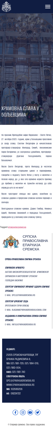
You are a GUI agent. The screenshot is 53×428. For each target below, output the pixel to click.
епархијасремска (17, 227)
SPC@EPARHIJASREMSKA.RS (20, 380)
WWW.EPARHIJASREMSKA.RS (20, 385)
